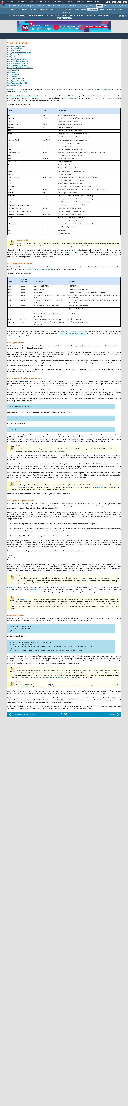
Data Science (43, 9)
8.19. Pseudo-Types (14, 85)
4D (19, 9)
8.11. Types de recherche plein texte (20, 68)
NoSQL (83, 9)
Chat (46, 2)
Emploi (69, 2)
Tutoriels (22, 2)
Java (63, 6)
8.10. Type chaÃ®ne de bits (17, 66)
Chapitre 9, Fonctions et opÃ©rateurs (73, 334)
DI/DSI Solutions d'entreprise (23, 6)
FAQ (32, 2)
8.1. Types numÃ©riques (16, 46)
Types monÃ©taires (112, 718)
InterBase (67, 9)
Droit (89, 2)
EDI (80, 6)
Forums (11, 2)
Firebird (58, 9)
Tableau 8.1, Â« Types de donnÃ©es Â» (24, 96)
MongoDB (66, 12)
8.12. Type (13, 70)
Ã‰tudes (79, 2)
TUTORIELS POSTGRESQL (86, 15)
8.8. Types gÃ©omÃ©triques (17, 62)
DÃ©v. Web (72, 6)
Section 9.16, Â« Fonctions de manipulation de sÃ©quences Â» (56, 681)
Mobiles (114, 6)
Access (24, 9)
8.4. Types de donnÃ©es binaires (19, 53)
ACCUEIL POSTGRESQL (17, 15)
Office (106, 6)
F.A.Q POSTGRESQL (52, 15)
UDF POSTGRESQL (104, 15)
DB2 (51, 9)
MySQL (76, 9)
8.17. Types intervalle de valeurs (18, 81)
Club (96, 2)
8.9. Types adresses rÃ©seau (17, 64)
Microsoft (56, 6)
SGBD (99, 6)
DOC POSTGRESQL (68, 15)
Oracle (102, 9)
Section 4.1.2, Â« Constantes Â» (73, 332)
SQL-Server (118, 9)
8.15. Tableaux (12, 77)
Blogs (39, 2)
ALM (48, 6)
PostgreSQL (93, 9)
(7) (21, 92)
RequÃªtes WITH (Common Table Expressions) (22, 718)
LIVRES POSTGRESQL (64, 18)
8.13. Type (12, 72)
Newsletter (57, 2)
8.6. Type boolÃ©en (14, 57)
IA (44, 6)
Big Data (33, 9)
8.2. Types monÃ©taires (15, 48)
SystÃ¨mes (123, 6)
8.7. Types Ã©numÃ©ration (17, 59)
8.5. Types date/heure (15, 55)
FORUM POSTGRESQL (36, 15)
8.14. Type (13, 74)
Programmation (89, 6)
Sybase (109, 9)
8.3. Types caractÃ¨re (14, 51)
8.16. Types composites (15, 79)
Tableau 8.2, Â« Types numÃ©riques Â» (39, 269)
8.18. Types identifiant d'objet (17, 83)
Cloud (38, 6)
